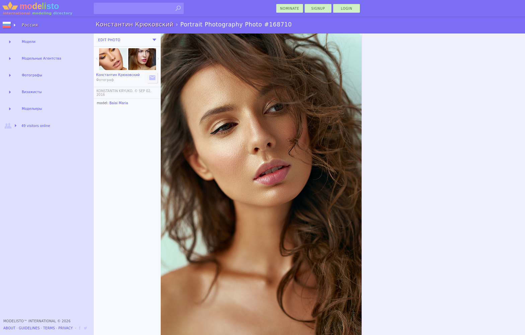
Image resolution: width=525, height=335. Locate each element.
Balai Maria (118, 103)
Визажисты (32, 92)
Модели (28, 42)
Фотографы (32, 75)
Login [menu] (346, 8)
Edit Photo (109, 40)
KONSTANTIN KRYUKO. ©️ (117, 91)
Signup (318, 8)
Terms (49, 328)
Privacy (65, 328)
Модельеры (32, 109)
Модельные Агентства (41, 58)
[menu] (154, 40)
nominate (289, 8)
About (9, 328)
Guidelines (29, 328)
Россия (30, 25)
